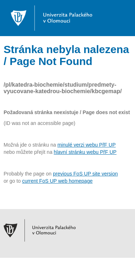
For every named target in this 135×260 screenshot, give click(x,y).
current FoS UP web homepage (57, 181)
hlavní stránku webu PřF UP (85, 152)
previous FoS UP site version (85, 174)
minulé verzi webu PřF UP (86, 145)
